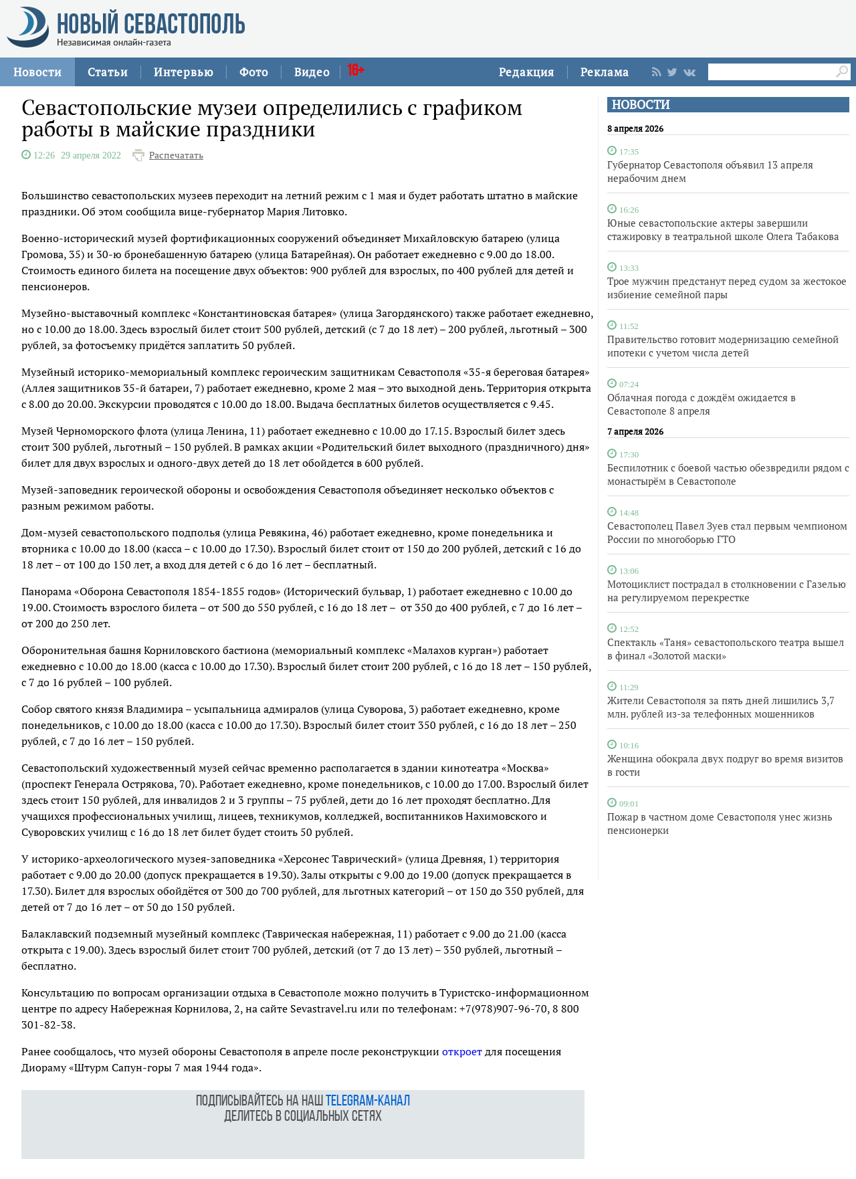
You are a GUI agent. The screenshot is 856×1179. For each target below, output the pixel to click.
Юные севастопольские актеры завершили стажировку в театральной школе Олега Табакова (723, 229)
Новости (37, 72)
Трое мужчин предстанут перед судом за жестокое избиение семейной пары (727, 287)
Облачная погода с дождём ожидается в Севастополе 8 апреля (701, 404)
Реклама (604, 72)
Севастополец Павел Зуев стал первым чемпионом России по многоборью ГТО (727, 532)
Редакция (526, 72)
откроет (462, 1051)
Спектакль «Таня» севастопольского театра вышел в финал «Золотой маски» (725, 648)
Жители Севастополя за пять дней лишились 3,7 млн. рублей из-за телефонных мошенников (721, 706)
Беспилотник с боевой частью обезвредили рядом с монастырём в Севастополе (728, 474)
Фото (253, 72)
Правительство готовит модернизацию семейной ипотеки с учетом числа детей (723, 345)
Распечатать (176, 155)
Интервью (183, 72)
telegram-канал (368, 1101)
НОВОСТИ (640, 104)
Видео (312, 72)
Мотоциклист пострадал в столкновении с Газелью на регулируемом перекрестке (726, 590)
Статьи (108, 72)
